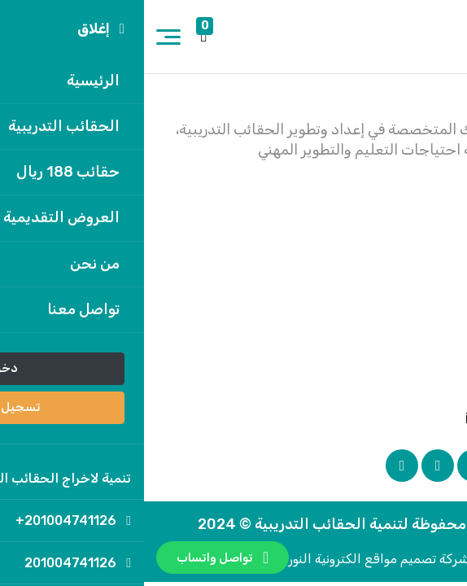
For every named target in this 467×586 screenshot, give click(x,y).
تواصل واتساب (78, 557)
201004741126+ (392, 361)
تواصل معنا (404, 271)
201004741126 (397, 390)
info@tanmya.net (388, 418)
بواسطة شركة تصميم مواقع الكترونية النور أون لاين (233, 558)
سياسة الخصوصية (382, 246)
